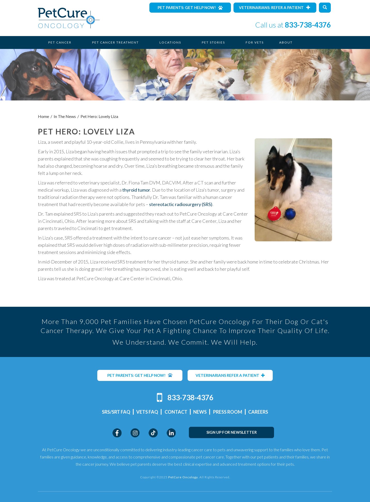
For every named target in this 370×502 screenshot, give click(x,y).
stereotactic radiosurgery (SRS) (180, 204)
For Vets (255, 42)
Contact (176, 412)
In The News (65, 116)
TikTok (153, 432)
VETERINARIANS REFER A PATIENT (230, 375)
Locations (170, 42)
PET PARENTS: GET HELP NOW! (139, 375)
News (200, 412)
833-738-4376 (308, 24)
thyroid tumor (136, 190)
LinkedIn (171, 432)
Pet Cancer (59, 42)
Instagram (135, 432)
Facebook (117, 432)
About (286, 42)
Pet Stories (213, 42)
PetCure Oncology (69, 18)
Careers (258, 412)
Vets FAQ (147, 412)
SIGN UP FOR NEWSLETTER (231, 432)
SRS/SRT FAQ (116, 412)
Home (43, 116)
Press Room (227, 412)
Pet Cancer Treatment (115, 42)
